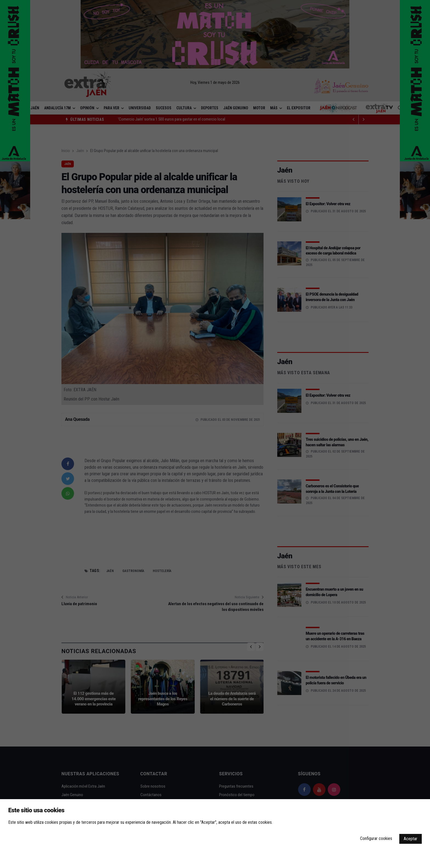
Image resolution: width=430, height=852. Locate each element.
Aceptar (410, 838)
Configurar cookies (376, 838)
